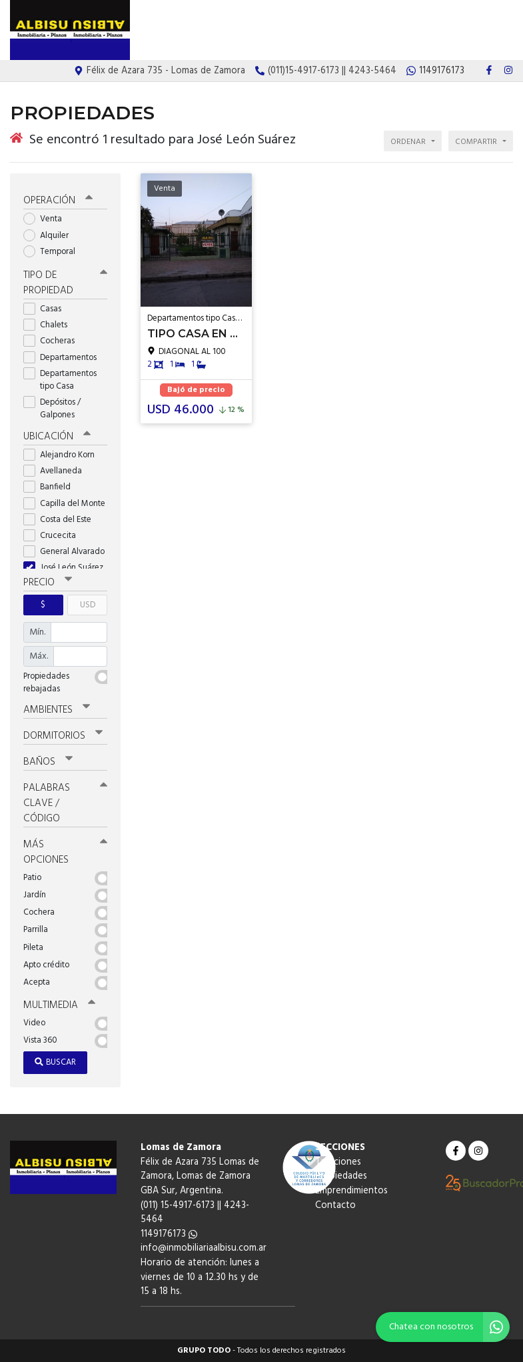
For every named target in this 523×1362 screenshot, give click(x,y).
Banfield (51, 487)
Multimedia (59, 1005)
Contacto (492, 30)
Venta (47, 219)
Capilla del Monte (65, 503)
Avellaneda (57, 471)
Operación (58, 201)
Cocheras (53, 341)
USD (87, 605)
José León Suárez (65, 567)
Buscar (55, 1062)
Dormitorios (63, 736)
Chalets (49, 325)
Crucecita (54, 535)
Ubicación (57, 437)
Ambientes (56, 709)
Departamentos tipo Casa (60, 380)
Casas (46, 309)
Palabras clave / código (65, 803)
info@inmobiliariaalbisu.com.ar (203, 1248)
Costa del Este (61, 519)
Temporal (53, 251)
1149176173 (169, 1234)
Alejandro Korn (63, 455)
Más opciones (65, 852)
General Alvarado (65, 551)
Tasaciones (309, 30)
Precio (47, 583)
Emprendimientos (431, 30)
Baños (48, 762)
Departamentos (64, 357)
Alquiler (50, 235)
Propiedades (364, 30)
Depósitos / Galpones (53, 408)
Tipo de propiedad (65, 283)
